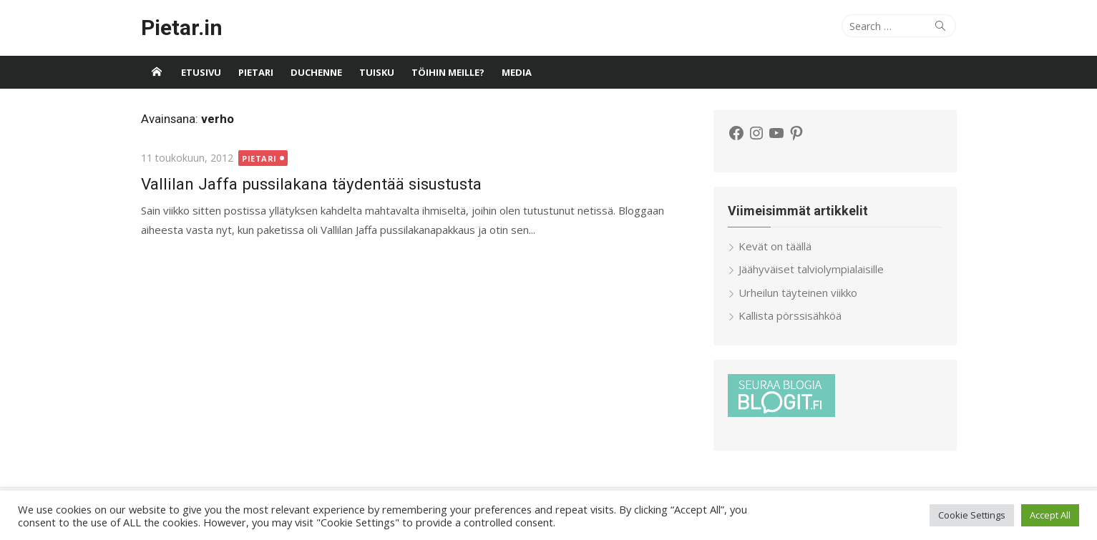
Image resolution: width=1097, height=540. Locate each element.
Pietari (255, 72)
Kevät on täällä (774, 246)
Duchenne (316, 72)
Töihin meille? (447, 72)
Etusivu (201, 72)
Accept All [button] (1050, 515)
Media (517, 72)
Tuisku (376, 72)
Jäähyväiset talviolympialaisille (811, 269)
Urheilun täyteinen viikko (797, 292)
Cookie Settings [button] (971, 515)
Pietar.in (182, 27)
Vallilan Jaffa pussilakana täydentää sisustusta (311, 184)
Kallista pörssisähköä (790, 315)
